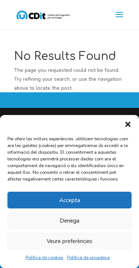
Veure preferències (69, 241)
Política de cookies (44, 258)
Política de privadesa (88, 258)
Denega (69, 220)
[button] (128, 124)
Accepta (69, 200)
